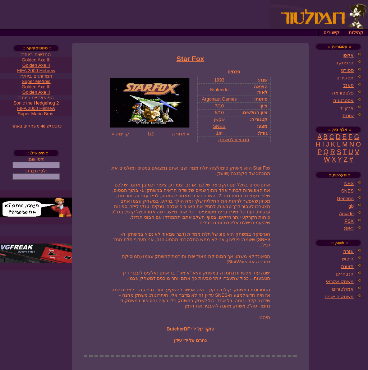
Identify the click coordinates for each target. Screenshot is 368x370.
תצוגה (347, 266)
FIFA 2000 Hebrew (36, 70)
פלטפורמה (343, 93)
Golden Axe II (36, 65)
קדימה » (120, 134)
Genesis (345, 198)
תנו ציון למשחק (233, 139)
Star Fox (190, 59)
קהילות (356, 32)
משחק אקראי (340, 281)
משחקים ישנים (339, 296)
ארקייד (347, 108)
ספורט (347, 70)
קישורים (331, 32)
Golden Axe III (36, 60)
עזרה (348, 251)
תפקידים (345, 77)
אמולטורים (343, 289)
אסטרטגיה (343, 100)
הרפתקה (344, 62)
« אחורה (180, 134)
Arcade (346, 213)
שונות (348, 115)
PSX (349, 221)
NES (349, 183)
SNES (219, 126)
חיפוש (348, 259)
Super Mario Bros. (36, 113)
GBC (349, 228)
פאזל (348, 85)
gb (351, 206)
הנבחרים (345, 274)
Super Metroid (36, 81)
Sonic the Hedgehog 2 (36, 103)
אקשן (348, 55)
